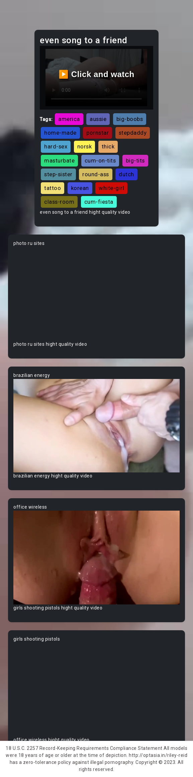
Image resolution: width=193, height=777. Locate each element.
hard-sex (55, 146)
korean (80, 188)
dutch (126, 174)
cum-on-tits (100, 160)
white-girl (111, 188)
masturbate (59, 160)
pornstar (97, 132)
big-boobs (129, 119)
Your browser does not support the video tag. (96, 294)
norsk (84, 146)
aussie (98, 119)
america (69, 119)
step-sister (58, 174)
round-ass (95, 174)
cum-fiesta (98, 201)
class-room (59, 201)
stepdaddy (133, 132)
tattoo (52, 188)
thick (108, 146)
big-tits (135, 160)
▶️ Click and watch (96, 74)
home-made (60, 132)
